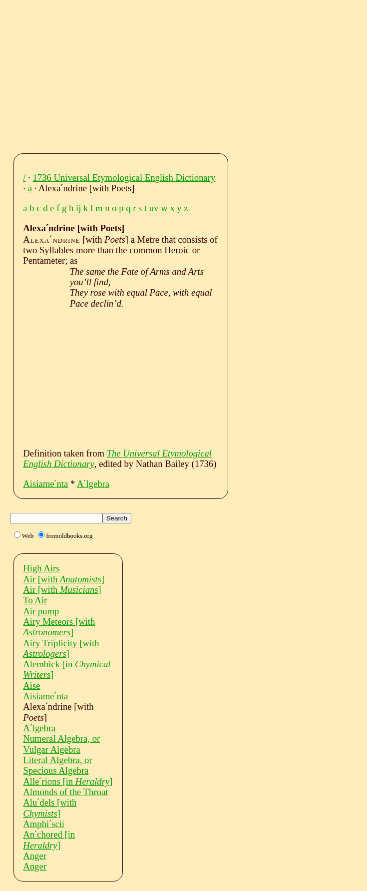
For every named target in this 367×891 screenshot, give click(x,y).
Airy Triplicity (61, 648)
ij (78, 208)
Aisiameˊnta (45, 483)
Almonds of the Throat (65, 792)
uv (154, 208)
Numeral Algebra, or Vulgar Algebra (61, 743)
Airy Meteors (59, 626)
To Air (35, 600)
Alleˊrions (67, 781)
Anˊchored (49, 839)
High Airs (41, 568)
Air (63, 579)
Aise (31, 685)
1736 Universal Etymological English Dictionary (124, 177)
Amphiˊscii (43, 824)
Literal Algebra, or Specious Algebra (57, 765)
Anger (34, 856)
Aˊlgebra (93, 483)
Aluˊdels (49, 807)
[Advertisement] (192, 74)
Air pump (41, 611)
